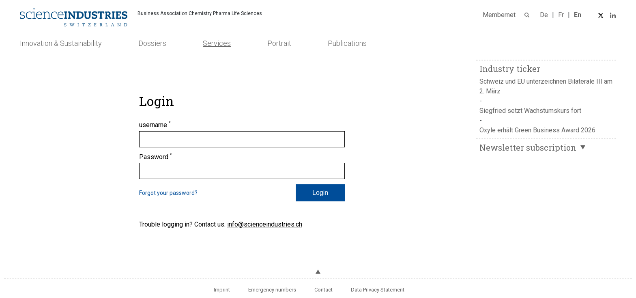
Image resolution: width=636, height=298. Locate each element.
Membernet (499, 15)
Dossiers (152, 43)
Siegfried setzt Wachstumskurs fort (530, 110)
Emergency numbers (272, 290)
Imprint (222, 290)
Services (217, 43)
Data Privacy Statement (377, 290)
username (155, 125)
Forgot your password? (168, 193)
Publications (347, 43)
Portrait (279, 43)
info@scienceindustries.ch (264, 224)
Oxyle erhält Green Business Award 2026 (537, 130)
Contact (323, 290)
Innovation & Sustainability (61, 43)
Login (320, 192)
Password (155, 157)
